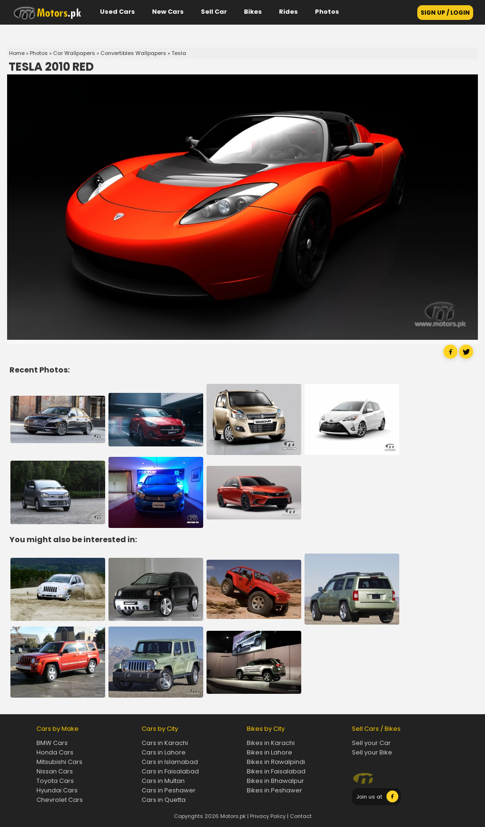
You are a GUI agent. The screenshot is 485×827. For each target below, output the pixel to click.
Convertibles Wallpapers (133, 53)
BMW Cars (52, 742)
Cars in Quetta (164, 799)
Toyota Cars (55, 780)
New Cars (168, 11)
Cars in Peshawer (169, 790)
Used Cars (117, 11)
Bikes (253, 11)
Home (17, 53)
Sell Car (214, 11)
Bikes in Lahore (269, 752)
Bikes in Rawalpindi (276, 761)
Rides (288, 11)
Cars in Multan (163, 780)
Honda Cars (54, 752)
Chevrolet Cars (59, 799)
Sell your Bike (372, 752)
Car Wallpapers (74, 53)
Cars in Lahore (164, 752)
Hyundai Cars (57, 790)
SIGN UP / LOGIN (445, 13)
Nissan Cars (54, 771)
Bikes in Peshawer (274, 790)
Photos (327, 11)
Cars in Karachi (165, 742)
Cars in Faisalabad (170, 771)
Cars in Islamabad (170, 761)
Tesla (178, 53)
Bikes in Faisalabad (276, 771)
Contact (301, 816)
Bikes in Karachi (271, 742)
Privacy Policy (268, 816)
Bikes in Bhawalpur (275, 780)
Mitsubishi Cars (59, 761)
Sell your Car (371, 742)
